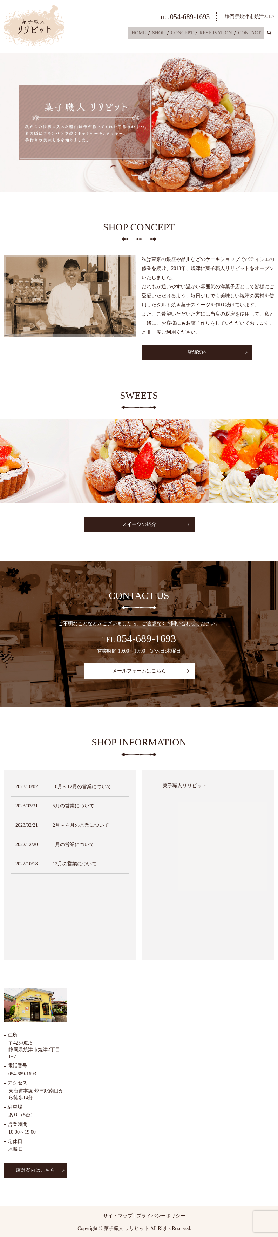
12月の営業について (75, 863)
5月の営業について (73, 806)
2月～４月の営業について (81, 825)
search (273, 33)
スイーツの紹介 (139, 524)
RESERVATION (217, 33)
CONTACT (250, 33)
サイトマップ (118, 1215)
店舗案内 (197, 352)
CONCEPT (185, 33)
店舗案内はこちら (35, 1170)
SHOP (163, 33)
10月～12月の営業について (82, 786)
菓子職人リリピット (185, 785)
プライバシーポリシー (160, 1215)
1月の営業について (73, 844)
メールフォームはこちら (139, 671)
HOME (144, 33)
